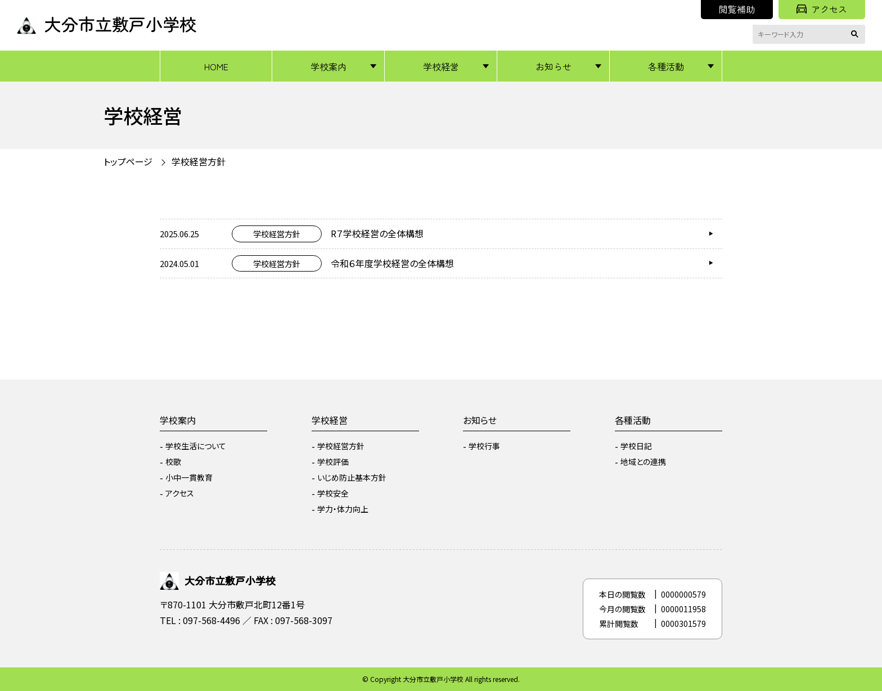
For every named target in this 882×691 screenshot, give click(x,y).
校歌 (173, 461)
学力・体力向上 (342, 508)
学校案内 (328, 66)
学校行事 (484, 445)
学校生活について (195, 445)
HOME (216, 66)
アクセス (821, 9)
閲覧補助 (737, 9)
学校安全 (333, 493)
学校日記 (636, 445)
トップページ (128, 161)
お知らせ (554, 66)
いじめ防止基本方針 (351, 477)
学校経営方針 (199, 161)
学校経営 (441, 66)
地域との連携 (643, 461)
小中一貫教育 (189, 477)
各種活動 (666, 66)
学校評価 (333, 461)
